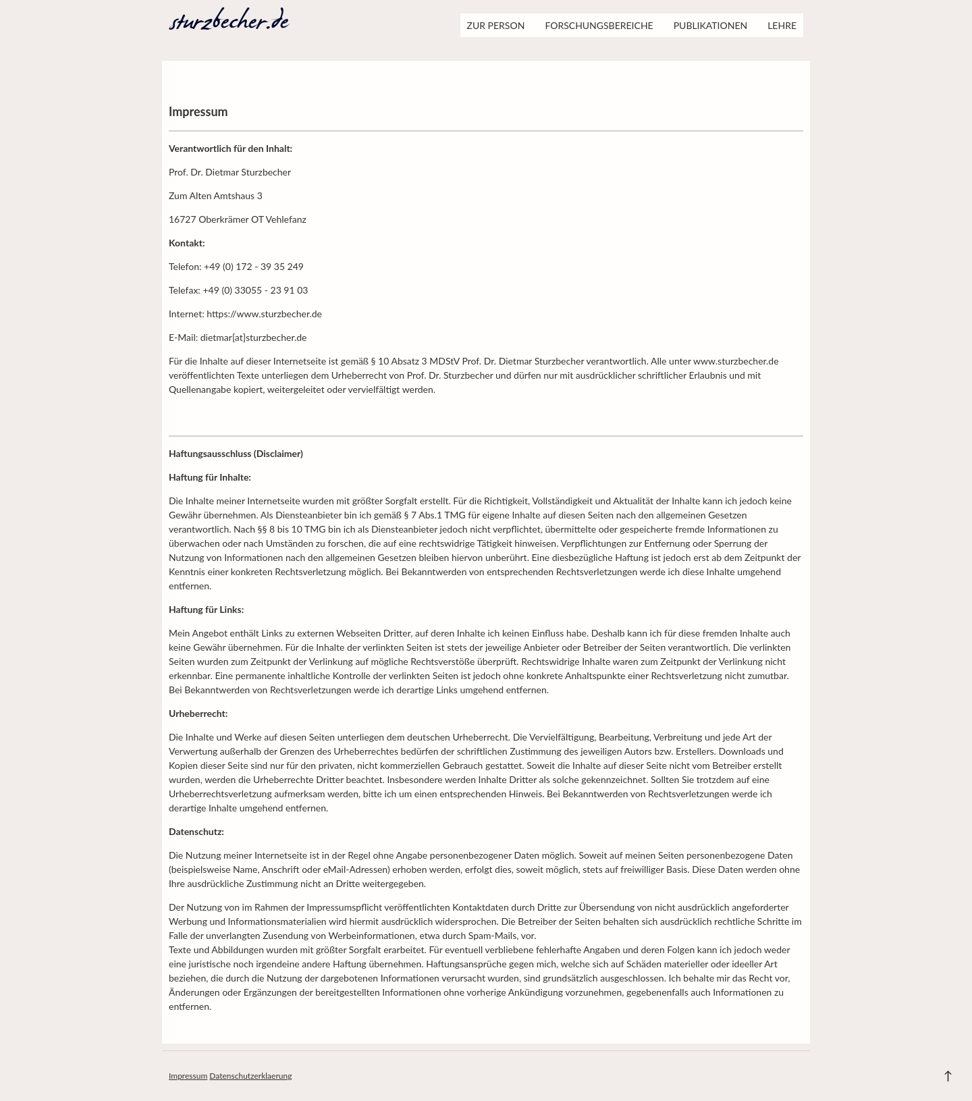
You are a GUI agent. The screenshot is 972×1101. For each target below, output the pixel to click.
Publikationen (711, 25)
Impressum (188, 1076)
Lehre (781, 25)
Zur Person (496, 25)
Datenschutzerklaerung (250, 1076)
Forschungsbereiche (599, 25)
